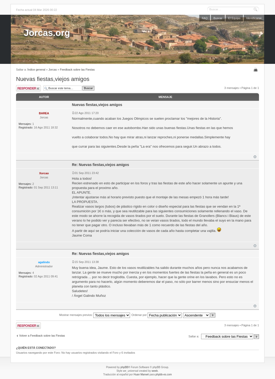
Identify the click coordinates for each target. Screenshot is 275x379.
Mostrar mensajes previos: (94, 314)
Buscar (217, 18)
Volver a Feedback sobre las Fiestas (42, 335)
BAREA (44, 113)
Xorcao (44, 173)
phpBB (124, 367)
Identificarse (254, 18)
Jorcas (52, 69)
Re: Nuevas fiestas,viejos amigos (100, 165)
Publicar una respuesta (28, 88)
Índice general (36, 69)
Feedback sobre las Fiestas (77, 69)
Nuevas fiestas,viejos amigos (52, 79)
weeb (154, 370)
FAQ (205, 18)
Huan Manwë (141, 374)
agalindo (44, 262)
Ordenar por (156, 314)
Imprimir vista (256, 70)
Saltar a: (193, 336)
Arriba (255, 156)
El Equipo (234, 18)
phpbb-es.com (163, 374)
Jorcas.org (47, 33)
